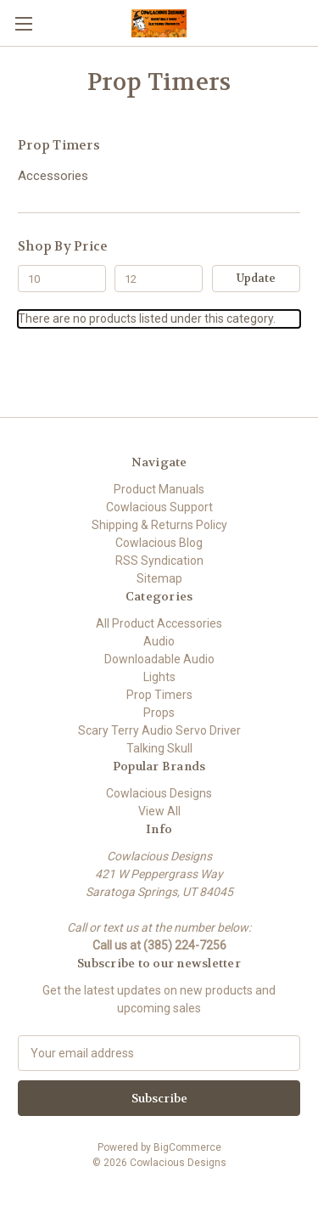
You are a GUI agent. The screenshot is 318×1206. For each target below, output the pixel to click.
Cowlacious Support (159, 507)
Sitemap (159, 578)
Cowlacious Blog (159, 542)
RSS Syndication (159, 560)
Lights (159, 677)
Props (159, 712)
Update (256, 278)
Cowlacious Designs (159, 793)
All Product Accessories (159, 623)
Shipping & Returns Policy (159, 525)
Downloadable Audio (159, 659)
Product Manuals (159, 489)
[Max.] (158, 278)
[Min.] (62, 278)
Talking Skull (159, 748)
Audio (159, 641)
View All (159, 811)
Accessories (53, 175)
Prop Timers (159, 695)
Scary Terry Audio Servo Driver (159, 730)
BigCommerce (187, 1147)
